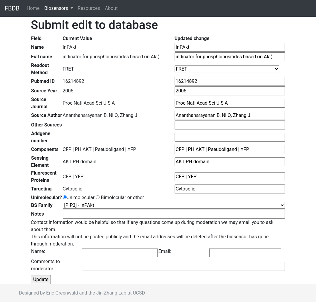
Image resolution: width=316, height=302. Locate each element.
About (111, 8)
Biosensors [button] (56, 8)
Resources (89, 8)
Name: (38, 251)
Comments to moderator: (45, 265)
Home (34, 8)
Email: (164, 251)
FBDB (12, 8)
